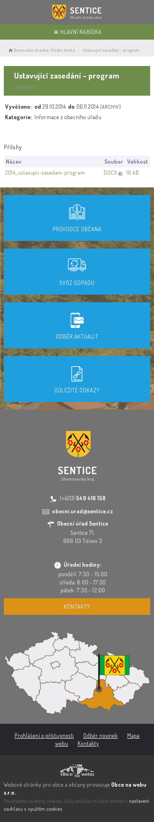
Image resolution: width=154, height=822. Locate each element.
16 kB (132, 172)
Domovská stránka (28, 50)
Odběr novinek (100, 735)
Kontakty (77, 606)
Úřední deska (62, 50)
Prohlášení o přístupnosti (44, 735)
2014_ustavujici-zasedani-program (45, 172)
